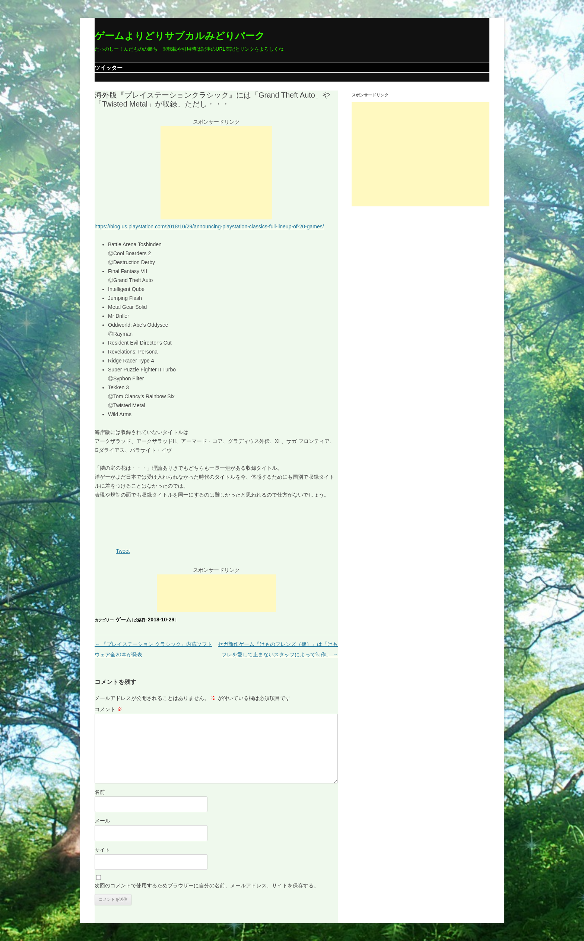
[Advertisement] (216, 172)
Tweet (123, 551)
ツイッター (109, 67)
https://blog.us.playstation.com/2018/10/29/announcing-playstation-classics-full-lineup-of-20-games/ (209, 226)
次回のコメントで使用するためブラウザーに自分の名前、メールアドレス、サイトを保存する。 (207, 885)
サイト (102, 850)
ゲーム (123, 619)
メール (102, 821)
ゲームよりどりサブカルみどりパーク (180, 35)
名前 (100, 792)
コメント (108, 709)
